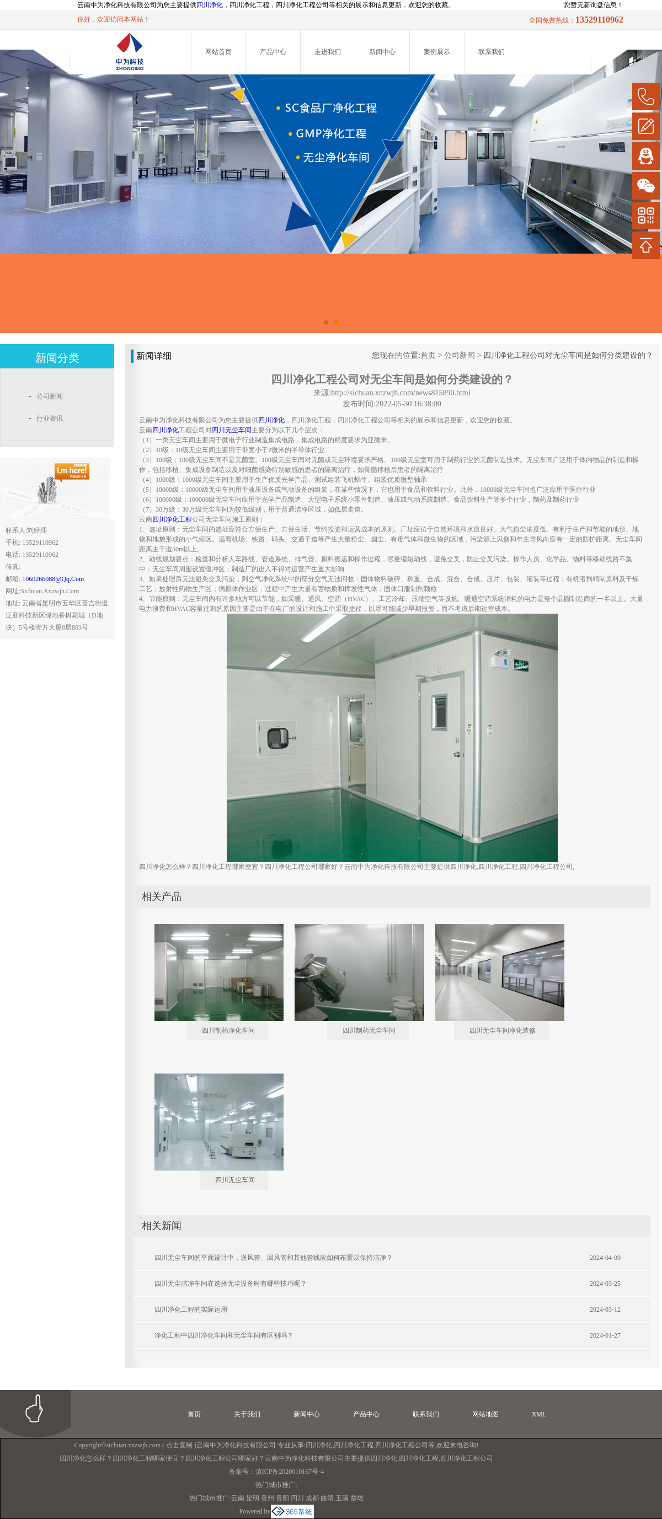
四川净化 (209, 5)
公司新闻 (459, 355)
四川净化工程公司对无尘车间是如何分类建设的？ (568, 355)
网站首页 (218, 52)
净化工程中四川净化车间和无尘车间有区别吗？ (223, 1335)
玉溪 (342, 1498)
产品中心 (273, 52)
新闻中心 (382, 52)
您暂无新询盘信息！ (593, 5)
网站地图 (485, 1414)
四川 (297, 1498)
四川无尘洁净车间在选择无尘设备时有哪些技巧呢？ (230, 1283)
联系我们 (491, 52)
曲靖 (327, 1498)
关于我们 (247, 1414)
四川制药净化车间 (228, 1030)
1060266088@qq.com (53, 579)
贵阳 (282, 1498)
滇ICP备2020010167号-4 (289, 1471)
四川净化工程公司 (401, 1445)
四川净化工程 (353, 1445)
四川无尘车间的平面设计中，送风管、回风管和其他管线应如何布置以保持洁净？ (273, 1258)
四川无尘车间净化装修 (502, 1030)
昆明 (252, 1498)
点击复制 (179, 1445)
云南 (237, 1498)
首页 (428, 355)
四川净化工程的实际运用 (190, 1309)
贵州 (267, 1498)
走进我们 (327, 52)
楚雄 (357, 1498)
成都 (312, 1498)
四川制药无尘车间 (369, 1030)
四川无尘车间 (235, 1180)
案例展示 (437, 52)
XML (539, 1414)
